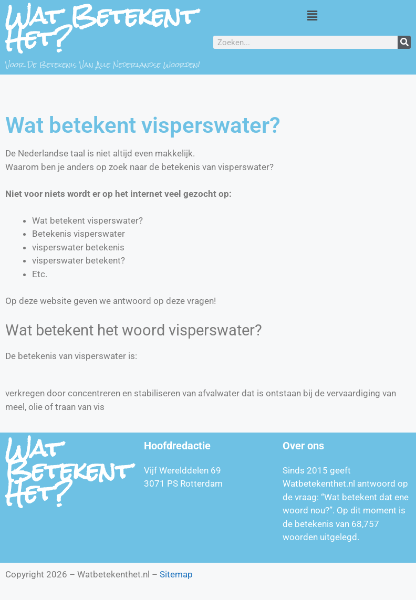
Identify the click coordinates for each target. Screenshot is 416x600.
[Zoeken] (404, 42)
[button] (312, 15)
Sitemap (176, 574)
